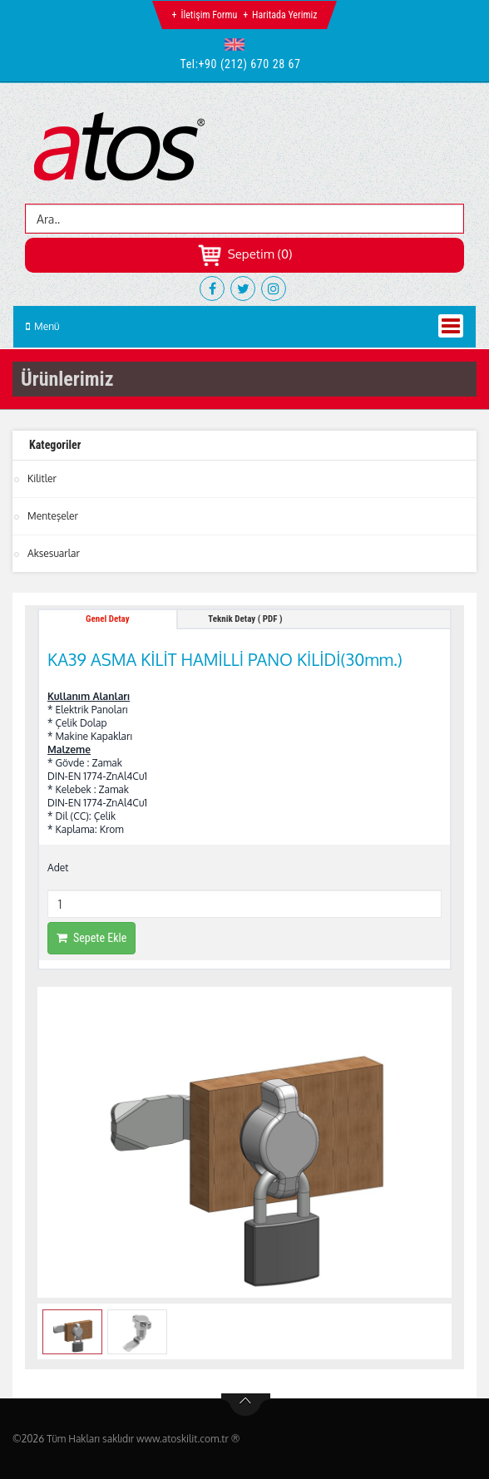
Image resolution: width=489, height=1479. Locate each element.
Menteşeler (52, 516)
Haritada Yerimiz (284, 15)
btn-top (245, 1405)
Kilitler (42, 478)
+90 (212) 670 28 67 (250, 64)
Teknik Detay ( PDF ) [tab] (245, 619)
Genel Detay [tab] (108, 619)
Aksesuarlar (53, 553)
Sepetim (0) (245, 254)
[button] (238, 44)
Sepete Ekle (91, 937)
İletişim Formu (208, 15)
